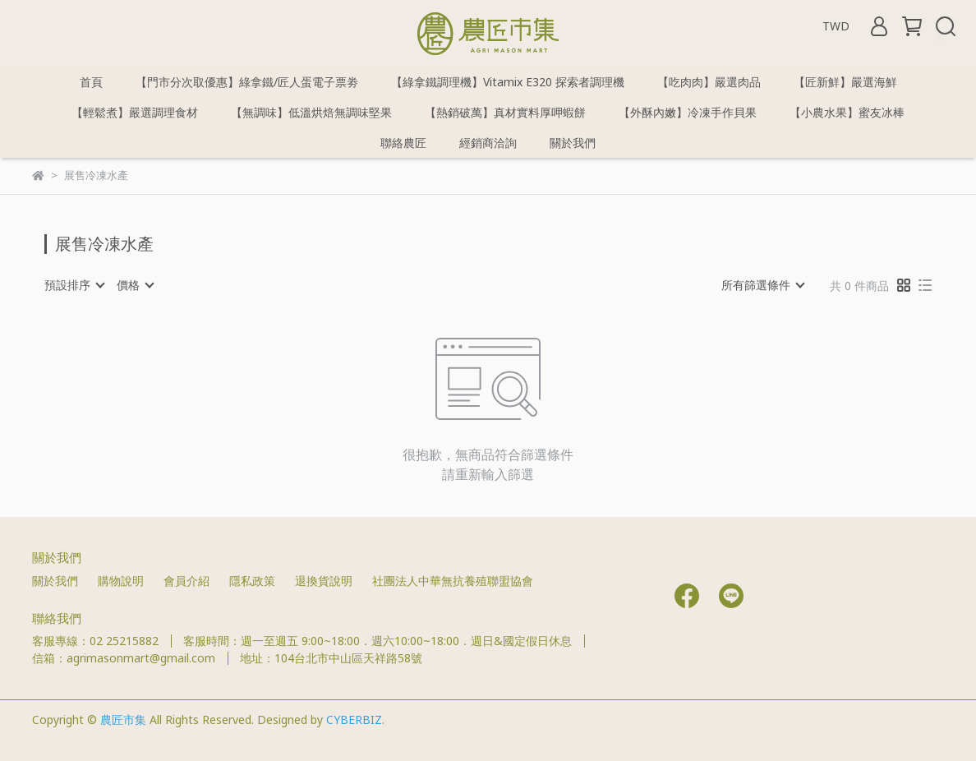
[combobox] (74, 285)
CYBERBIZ (354, 719)
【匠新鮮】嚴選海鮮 (845, 82)
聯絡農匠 (403, 142)
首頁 (91, 82)
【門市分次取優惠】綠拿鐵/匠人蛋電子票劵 (247, 82)
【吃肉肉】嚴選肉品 (709, 82)
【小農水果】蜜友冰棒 (847, 112)
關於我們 (573, 142)
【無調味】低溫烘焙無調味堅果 (311, 112)
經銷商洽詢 (488, 142)
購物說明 (121, 580)
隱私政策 (252, 580)
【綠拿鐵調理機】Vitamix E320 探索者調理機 (507, 82)
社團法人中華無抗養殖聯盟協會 (452, 580)
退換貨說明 (323, 580)
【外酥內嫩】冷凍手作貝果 (688, 112)
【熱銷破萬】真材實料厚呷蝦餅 (505, 112)
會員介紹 (186, 580)
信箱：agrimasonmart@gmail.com (123, 658)
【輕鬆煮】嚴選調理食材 (134, 112)
